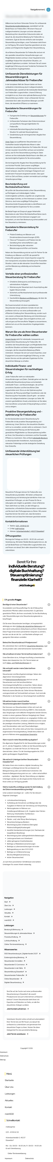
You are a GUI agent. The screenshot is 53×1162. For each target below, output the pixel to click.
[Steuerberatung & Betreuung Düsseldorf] (13, 929)
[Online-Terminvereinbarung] (15, 944)
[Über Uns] (9, 905)
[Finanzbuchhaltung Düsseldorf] (12, 937)
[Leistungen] (9, 909)
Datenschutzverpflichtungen (16, 680)
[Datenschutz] (4, 1056)
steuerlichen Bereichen (35, 646)
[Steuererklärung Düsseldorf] (15, 972)
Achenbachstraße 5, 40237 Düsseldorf (30, 531)
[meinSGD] (9, 920)
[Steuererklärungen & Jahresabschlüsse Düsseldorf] (19, 933)
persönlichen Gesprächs (28, 734)
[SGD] (8, 882)
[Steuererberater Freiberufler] (15, 975)
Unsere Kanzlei (10, 339)
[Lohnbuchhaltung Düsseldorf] (12, 941)
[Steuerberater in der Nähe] (15, 968)
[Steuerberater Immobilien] (14, 961)
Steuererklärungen (37, 116)
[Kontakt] (26, 585)
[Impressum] (3, 1052)
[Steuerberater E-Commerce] (15, 965)
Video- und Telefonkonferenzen (18, 663)
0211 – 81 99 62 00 (22, 526)
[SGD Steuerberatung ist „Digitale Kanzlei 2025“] (22, 953)
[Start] (7, 902)
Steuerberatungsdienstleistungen (17, 26)
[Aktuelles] (9, 913)
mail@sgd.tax (19, 529)
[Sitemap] (3, 1059)
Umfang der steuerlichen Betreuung (29, 626)
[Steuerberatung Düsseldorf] (11, 1080)
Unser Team (9, 142)
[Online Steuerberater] (13, 979)
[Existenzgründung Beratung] (15, 957)
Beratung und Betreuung (29, 298)
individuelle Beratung (40, 438)
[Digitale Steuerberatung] (14, 982)
